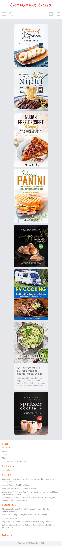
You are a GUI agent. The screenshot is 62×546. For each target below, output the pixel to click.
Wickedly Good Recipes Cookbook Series (19, 488)
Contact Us (6, 451)
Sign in (51, 14)
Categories (4, 14)
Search (11, 14)
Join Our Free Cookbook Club (14, 461)
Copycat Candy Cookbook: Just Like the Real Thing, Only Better (28, 522)
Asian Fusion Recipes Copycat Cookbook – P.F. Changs (24, 515)
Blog (4, 458)
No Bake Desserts (9, 518)
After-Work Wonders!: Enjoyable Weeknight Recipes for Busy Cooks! (29, 370)
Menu (57, 14)
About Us (6, 448)
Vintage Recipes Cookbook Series (16, 485)
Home (4, 455)
